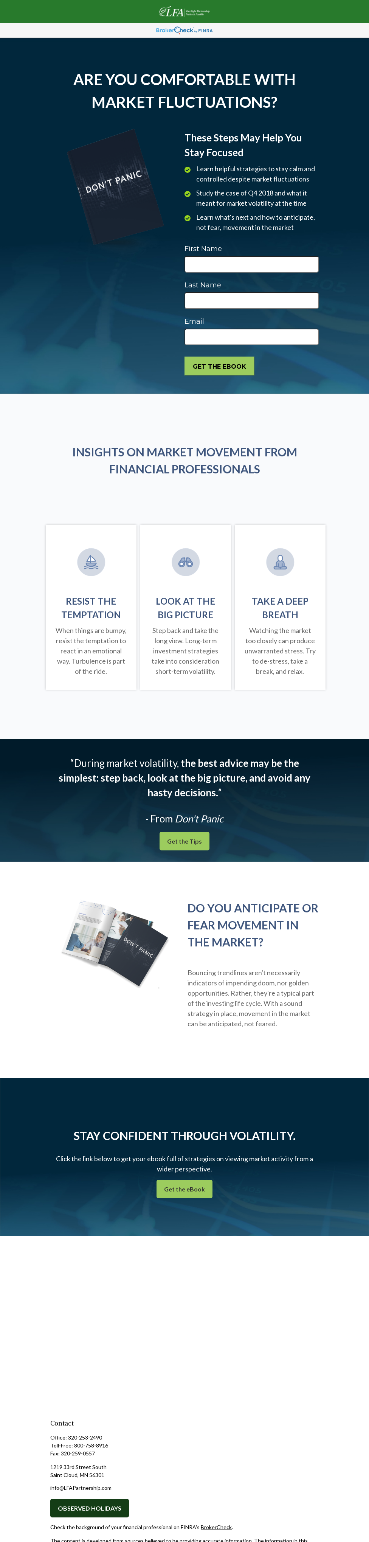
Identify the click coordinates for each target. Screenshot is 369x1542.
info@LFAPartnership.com (81, 1488)
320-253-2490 (85, 1437)
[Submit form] (219, 366)
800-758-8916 (91, 1445)
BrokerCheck (216, 1527)
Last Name (202, 285)
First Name (203, 249)
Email (194, 321)
